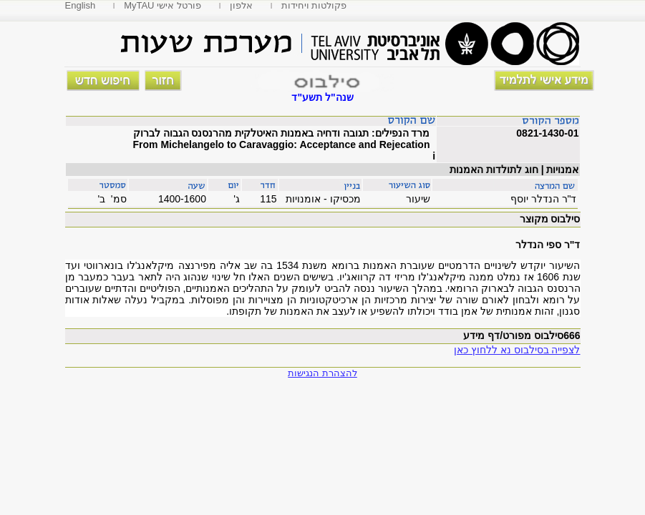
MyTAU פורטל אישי (162, 5)
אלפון (241, 5)
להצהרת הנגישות (322, 373)
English (80, 5)
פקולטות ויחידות (314, 5)
